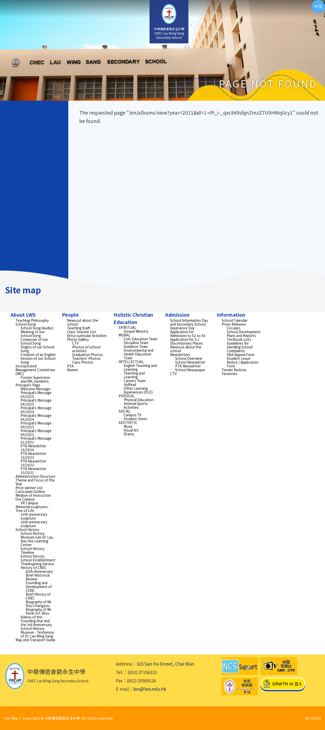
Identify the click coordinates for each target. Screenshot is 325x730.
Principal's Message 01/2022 (36, 440)
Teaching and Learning (134, 374)
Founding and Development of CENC (39, 586)
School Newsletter (190, 362)
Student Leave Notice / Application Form (242, 362)
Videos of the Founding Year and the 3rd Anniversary (36, 620)
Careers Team (134, 380)
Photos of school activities (86, 348)
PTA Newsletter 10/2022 (33, 462)
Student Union (135, 418)
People (70, 314)
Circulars (233, 327)
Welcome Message (35, 388)
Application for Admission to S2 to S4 (187, 333)
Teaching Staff (78, 327)
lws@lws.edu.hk (149, 689)
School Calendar (235, 320)
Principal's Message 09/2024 (36, 409)
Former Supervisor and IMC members (35, 379)
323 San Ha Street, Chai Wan (165, 664)
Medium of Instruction (33, 495)
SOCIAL (125, 411)
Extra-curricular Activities (87, 335)
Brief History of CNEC (38, 596)
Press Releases (234, 324)
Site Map (11, 718)
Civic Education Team (140, 338)
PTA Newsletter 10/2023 (33, 455)
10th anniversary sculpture (34, 516)
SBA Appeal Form (240, 354)
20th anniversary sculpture (34, 523)
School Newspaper (190, 369)
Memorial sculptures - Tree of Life (32, 508)
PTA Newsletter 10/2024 (33, 447)
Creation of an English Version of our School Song (38, 358)
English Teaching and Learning (140, 367)
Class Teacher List (81, 331)
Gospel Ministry (136, 331)
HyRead (130, 384)
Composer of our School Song (34, 341)
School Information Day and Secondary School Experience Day (189, 324)
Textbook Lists (239, 339)
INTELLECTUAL (131, 361)
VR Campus (29, 502)
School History (27, 529)
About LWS (23, 314)
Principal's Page (27, 384)
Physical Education (139, 399)
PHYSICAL (127, 395)
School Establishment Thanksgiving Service (38, 561)
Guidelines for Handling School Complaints (240, 347)
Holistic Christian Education (133, 318)
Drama (129, 433)
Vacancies (229, 373)
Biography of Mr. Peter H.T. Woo (39, 611)
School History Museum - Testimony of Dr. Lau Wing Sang (37, 632)
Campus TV (132, 414)
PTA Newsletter (188, 365)
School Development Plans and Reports (244, 333)
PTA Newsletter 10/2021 (33, 470)
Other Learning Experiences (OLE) (138, 390)
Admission (177, 314)
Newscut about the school (82, 322)
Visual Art (131, 430)
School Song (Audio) (37, 327)
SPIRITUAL (127, 327)
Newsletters (180, 354)
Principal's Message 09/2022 (36, 432)
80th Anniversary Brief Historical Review (39, 575)
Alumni (72, 369)
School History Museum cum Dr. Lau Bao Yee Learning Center (37, 539)
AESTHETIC (128, 422)
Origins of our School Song (37, 348)
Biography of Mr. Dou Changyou (39, 603)
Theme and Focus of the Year (35, 481)
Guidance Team (136, 346)
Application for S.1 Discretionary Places (186, 341)
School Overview (188, 358)
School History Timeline (32, 550)
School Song (25, 324)
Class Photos (82, 362)
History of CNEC (34, 567)
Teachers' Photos (86, 358)
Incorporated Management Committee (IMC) (35, 369)
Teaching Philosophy (32, 320)
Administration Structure (35, 476)
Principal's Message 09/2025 (36, 394)
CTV (75, 343)
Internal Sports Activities (136, 405)
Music (128, 426)
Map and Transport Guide (35, 639)
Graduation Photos (87, 354)
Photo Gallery (78, 339)
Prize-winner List (29, 487)
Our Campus (25, 499)
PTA (70, 365)
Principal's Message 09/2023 (36, 424)
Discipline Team (136, 342)
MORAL (125, 334)
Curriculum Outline (30, 491)
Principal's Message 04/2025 (36, 402)
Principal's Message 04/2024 (36, 417)
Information (231, 314)
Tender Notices (234, 369)
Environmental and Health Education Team (138, 354)
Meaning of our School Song (33, 333)
